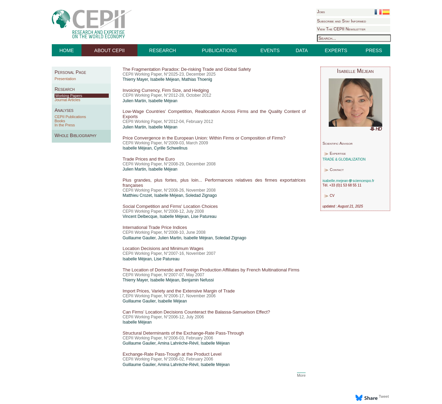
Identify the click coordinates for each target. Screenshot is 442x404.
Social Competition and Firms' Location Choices (170, 206)
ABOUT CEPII (109, 50)
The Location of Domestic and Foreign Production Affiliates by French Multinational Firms (211, 269)
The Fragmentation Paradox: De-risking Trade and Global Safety (187, 69)
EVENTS (270, 50)
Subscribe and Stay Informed (341, 21)
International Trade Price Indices (155, 227)
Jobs (321, 11)
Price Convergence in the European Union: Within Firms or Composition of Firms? (204, 138)
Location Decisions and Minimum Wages (163, 248)
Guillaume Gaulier (139, 237)
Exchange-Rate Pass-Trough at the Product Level (172, 354)
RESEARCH (162, 50)
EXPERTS (336, 50)
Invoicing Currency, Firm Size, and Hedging (166, 90)
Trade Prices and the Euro (149, 159)
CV (332, 196)
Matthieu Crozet (137, 195)
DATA (302, 50)
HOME (66, 50)
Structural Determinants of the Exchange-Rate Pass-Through (183, 333)
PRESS (374, 50)
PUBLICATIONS (219, 50)
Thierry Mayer (135, 79)
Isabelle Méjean (164, 79)
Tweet (384, 396)
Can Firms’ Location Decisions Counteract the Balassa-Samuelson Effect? (196, 312)
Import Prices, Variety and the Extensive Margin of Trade (179, 291)
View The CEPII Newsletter (341, 29)
